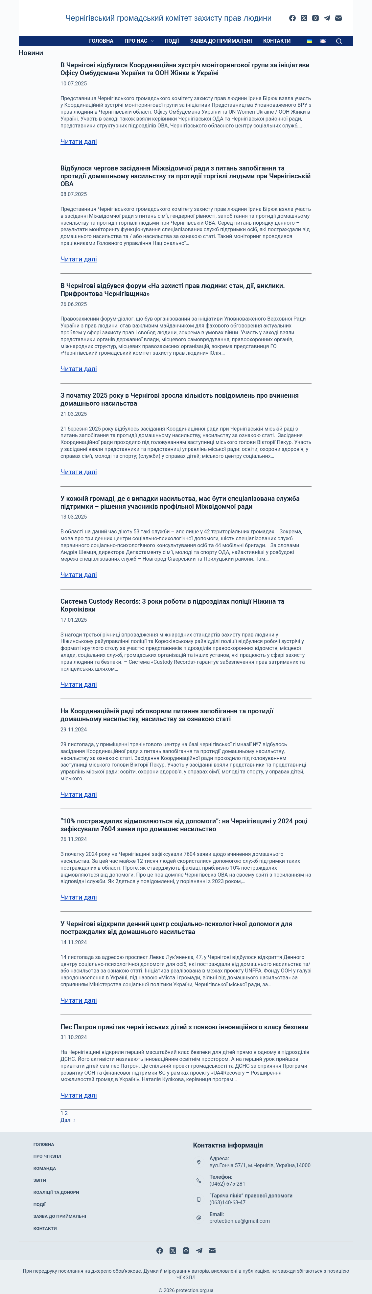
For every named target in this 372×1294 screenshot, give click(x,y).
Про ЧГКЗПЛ (47, 1160)
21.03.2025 (73, 414)
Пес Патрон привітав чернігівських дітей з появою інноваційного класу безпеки (184, 1027)
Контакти (277, 41)
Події (172, 41)
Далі (68, 1120)
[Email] (338, 18)
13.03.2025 (73, 517)
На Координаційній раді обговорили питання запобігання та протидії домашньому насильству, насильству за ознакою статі (166, 715)
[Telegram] (327, 18)
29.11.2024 (73, 729)
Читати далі (78, 141)
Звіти (40, 1177)
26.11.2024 (73, 839)
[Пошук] (339, 41)
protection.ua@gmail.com (239, 1221)
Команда (45, 1169)
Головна (101, 41)
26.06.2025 (73, 304)
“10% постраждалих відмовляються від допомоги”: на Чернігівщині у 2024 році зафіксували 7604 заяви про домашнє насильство (184, 825)
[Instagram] (315, 18)
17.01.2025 (73, 620)
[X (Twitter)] (304, 18)
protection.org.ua (194, 1282)
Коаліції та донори (55, 1186)
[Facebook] (292, 18)
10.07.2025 (73, 83)
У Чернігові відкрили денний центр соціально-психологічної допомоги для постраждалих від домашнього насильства (176, 928)
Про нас (140, 41)
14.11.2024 (73, 942)
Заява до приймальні (221, 41)
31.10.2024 (73, 1037)
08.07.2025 (73, 194)
